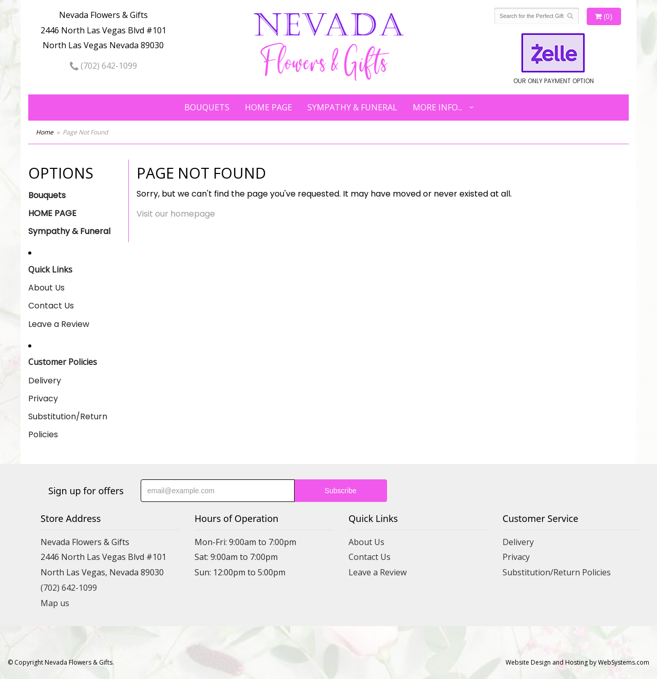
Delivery (44, 380)
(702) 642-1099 (103, 65)
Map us (55, 603)
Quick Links (50, 269)
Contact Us (51, 306)
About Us (46, 288)
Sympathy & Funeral (352, 107)
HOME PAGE (268, 107)
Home (44, 132)
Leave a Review (58, 324)
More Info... (437, 107)
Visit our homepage (176, 214)
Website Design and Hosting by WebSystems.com (577, 662)
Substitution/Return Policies (67, 425)
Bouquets (206, 107)
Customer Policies (62, 361)
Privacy (43, 398)
